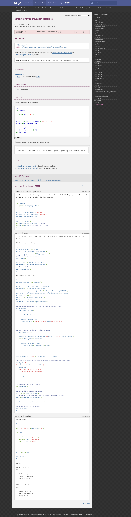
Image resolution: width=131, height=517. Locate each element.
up (15, 191)
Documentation (40, 3)
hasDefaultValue (100, 48)
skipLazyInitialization (101, 96)
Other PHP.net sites (77, 515)
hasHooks (98, 52)
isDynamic (98, 61)
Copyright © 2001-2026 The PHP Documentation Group (33, 515)
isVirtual (97, 87)
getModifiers (99, 35)
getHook (97, 31)
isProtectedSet (99, 79)
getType (97, 44)
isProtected (98, 76)
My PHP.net (57, 515)
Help (60, 3)
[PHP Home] (17, 3)
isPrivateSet (98, 72)
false (38, 77)
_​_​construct (98, 20)
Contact (65, 515)
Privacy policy (90, 515)
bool (50, 47)
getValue (97, 46)
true (18, 77)
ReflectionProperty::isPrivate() (26, 166)
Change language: (71, 15)
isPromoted (98, 74)
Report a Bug (56, 180)
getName (98, 37)
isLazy (97, 68)
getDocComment (100, 28)
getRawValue (99, 39)
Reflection (62, 8)
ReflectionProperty (21, 10)
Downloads (28, 3)
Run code (18, 138)
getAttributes (99, 22)
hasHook (97, 50)
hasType (97, 55)
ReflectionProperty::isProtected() (27, 168)
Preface (16, 8)
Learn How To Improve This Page (24, 180)
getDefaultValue (100, 26)
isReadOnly (98, 83)
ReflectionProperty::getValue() (62, 52)
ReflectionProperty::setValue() (24, 55)
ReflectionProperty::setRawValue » (107, 8)
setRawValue (99, 89)
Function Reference (26, 8)
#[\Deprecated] (21, 45)
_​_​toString (98, 98)
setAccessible (99, 105)
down (19, 191)
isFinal (97, 63)
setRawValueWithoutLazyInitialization (106, 92)
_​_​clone (97, 18)
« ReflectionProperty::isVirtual (83, 8)
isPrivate (98, 70)
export (97, 102)
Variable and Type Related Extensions (45, 8)
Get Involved (52, 3)
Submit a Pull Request (44, 180)
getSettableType (100, 41)
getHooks (98, 33)
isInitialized (98, 65)
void (65, 47)
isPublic (97, 81)
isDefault (98, 59)
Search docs (96, 3)
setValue (97, 94)
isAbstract (98, 57)
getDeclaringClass (100, 24)
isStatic (97, 85)
